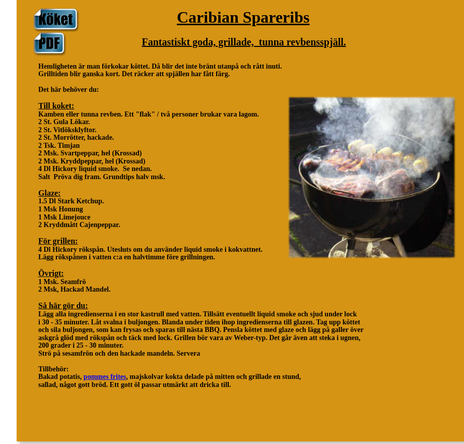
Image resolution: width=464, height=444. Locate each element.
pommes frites (105, 376)
